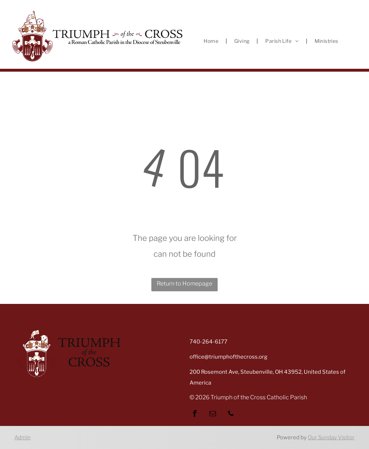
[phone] (231, 415)
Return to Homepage (184, 283)
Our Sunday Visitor (331, 437)
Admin (22, 437)
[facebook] (195, 415)
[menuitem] (211, 41)
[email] (213, 415)
